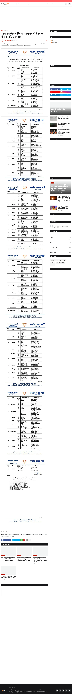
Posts (53, 40)
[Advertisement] (36, 18)
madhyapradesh (60, 247)
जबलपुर (36, 534)
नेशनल (41, 4)
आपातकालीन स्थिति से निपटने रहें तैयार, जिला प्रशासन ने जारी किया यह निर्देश (8, 577)
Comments (54, 42)
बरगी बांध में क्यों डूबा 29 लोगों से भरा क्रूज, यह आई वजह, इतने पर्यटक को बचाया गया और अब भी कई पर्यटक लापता (64, 131)
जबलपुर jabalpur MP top (6, 536)
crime (60, 242)
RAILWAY (60, 237)
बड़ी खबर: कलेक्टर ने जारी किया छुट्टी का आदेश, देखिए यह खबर (63, 117)
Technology (58, 260)
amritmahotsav (29, 534)
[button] (66, 4)
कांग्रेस (56, 4)
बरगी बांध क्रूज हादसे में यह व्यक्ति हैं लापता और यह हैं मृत (64, 124)
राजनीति (47, 4)
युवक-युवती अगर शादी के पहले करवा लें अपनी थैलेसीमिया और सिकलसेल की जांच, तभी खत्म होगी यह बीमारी (8, 559)
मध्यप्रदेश (23, 4)
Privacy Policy (15, 0)
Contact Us (8, 0)
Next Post (44, 599)
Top (33, 534)
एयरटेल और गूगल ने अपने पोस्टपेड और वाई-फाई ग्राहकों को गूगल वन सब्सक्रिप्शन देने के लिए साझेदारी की (24, 559)
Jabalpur (35, 4)
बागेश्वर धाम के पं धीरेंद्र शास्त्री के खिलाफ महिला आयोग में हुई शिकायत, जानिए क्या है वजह (63, 207)
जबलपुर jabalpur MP (43, 534)
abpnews (10, 534)
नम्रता (13, 536)
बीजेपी (52, 4)
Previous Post (5, 599)
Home (12, 4)
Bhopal (29, 4)
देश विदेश (18, 4)
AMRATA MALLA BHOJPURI (18, 534)
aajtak (6, 30)
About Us (3, 0)
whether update (60, 252)
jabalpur (60, 245)
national (60, 250)
